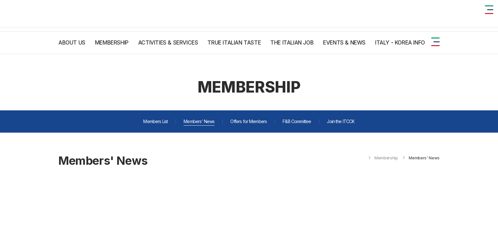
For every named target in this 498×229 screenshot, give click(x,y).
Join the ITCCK (340, 121)
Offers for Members (248, 121)
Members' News (199, 121)
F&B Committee (297, 121)
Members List (155, 121)
